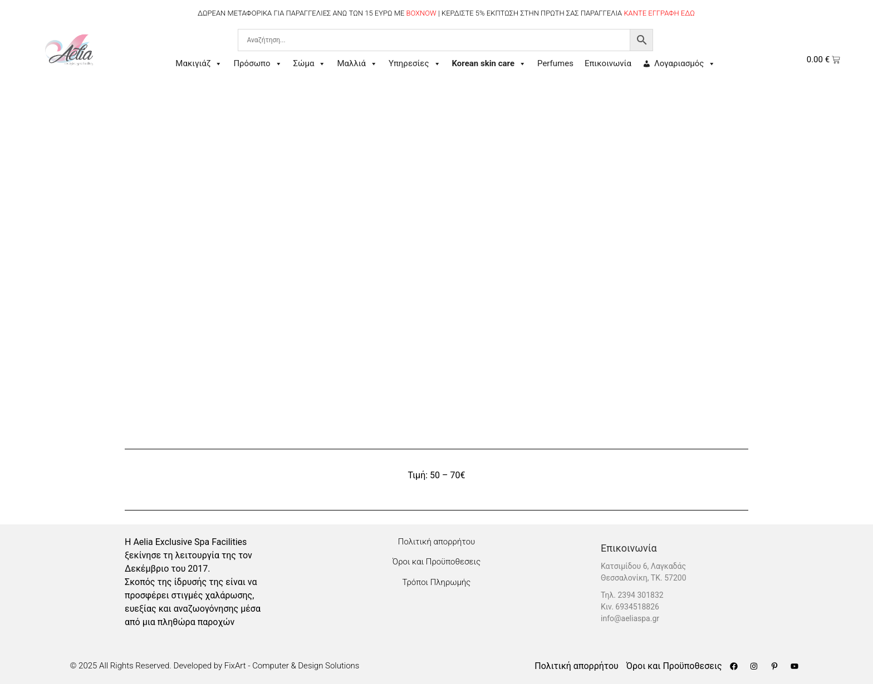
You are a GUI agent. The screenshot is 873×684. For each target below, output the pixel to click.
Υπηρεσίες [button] (414, 64)
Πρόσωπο (257, 64)
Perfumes (555, 63)
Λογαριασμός (684, 64)
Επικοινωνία (608, 63)
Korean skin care (489, 64)
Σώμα (309, 64)
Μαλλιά (357, 64)
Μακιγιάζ (198, 64)
